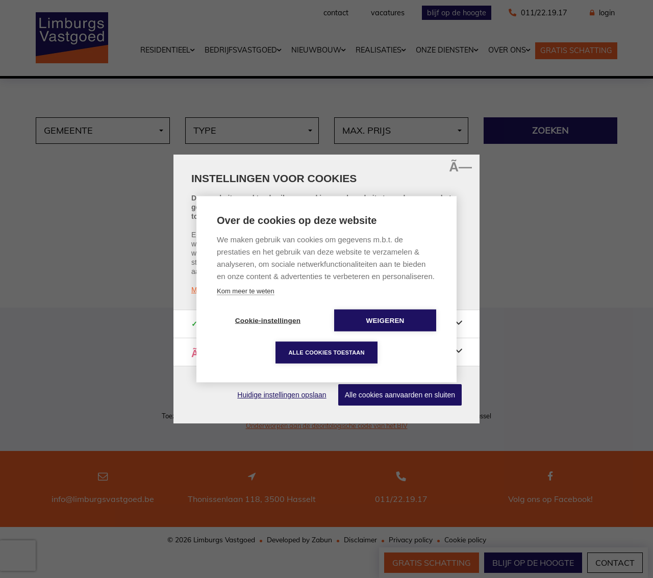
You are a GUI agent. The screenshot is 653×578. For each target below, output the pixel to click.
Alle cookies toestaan (326, 352)
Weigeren (385, 320)
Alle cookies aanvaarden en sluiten (400, 395)
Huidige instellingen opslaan (281, 395)
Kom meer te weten (245, 290)
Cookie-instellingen (267, 320)
